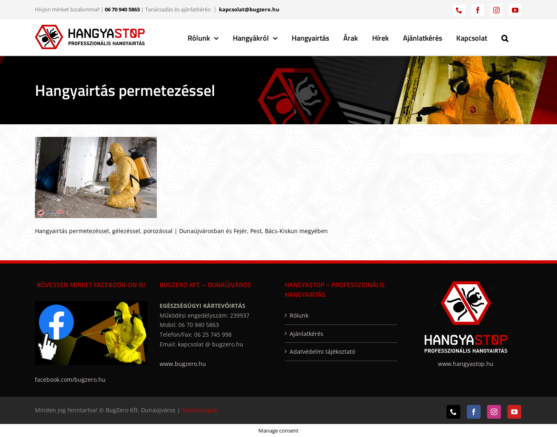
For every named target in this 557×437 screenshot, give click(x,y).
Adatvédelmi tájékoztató (322, 351)
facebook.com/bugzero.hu (70, 379)
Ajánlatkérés (306, 333)
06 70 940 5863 (122, 9)
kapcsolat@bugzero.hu (249, 9)
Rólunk (299, 315)
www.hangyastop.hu (466, 364)
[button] (504, 37)
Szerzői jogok (199, 410)
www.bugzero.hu (183, 364)
